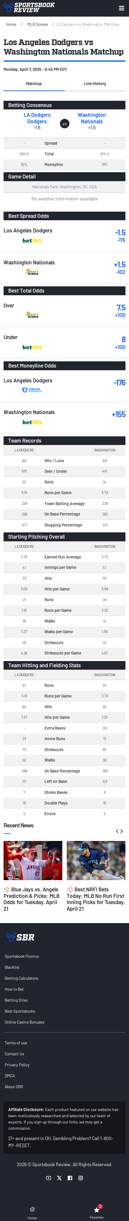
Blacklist (12, 967)
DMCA (10, 1075)
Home (11, 24)
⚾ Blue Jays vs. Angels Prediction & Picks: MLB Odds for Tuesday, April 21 (32, 899)
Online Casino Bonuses (24, 1021)
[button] (34, 84)
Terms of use (16, 1042)
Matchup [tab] (34, 83)
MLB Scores (37, 24)
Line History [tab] (95, 83)
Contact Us (14, 1053)
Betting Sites (16, 1000)
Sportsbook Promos (22, 956)
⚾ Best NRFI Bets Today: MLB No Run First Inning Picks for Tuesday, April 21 (96, 899)
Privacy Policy (17, 1064)
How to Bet (14, 989)
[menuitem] (64, 956)
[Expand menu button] (121, 8)
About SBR (14, 1086)
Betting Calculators (21, 978)
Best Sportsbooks (20, 1010)
